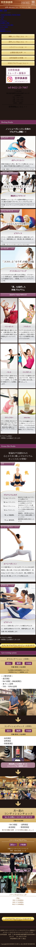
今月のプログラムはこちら (18, 63)
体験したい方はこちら (18, 36)
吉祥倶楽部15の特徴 (17, 58)
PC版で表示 (25, 3)
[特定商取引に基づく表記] (18, 938)
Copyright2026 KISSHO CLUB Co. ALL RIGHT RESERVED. (18, 944)
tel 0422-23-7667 (18, 87)
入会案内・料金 (4, 23)
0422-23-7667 (25, 7)
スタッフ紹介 (4, 27)
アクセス (2, 29)
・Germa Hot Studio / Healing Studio (10, 14)
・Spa (1, 19)
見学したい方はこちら (18, 42)
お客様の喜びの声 (18, 52)
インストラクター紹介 (6, 25)
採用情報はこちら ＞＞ (18, 107)
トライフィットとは (17, 47)
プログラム (3, 21)
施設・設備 (3, 10)
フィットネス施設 (5, 12)
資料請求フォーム (5, 31)
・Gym (2, 17)
